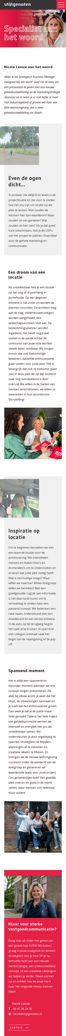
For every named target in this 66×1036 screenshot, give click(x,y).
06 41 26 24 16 (22, 1009)
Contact (17, 1027)
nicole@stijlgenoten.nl (27, 1014)
